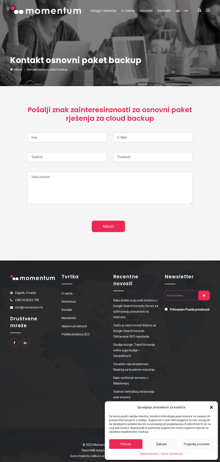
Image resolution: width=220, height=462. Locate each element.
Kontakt (164, 10)
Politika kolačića (149, 453)
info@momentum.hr (29, 307)
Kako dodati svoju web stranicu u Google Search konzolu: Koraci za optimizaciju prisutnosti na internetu (135, 309)
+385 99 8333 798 (27, 300)
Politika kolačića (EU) (76, 334)
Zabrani (161, 444)
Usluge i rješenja (103, 10)
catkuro (96, 456)
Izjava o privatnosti (172, 453)
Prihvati (126, 444)
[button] (211, 407)
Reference (69, 301)
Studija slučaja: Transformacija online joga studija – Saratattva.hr (134, 350)
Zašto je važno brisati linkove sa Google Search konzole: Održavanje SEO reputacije (134, 331)
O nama (128, 10)
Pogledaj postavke (197, 444)
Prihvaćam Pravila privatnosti (189, 309)
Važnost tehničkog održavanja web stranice (133, 394)
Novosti (146, 10)
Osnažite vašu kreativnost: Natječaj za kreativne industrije (134, 366)
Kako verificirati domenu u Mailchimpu (130, 380)
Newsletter (69, 318)
